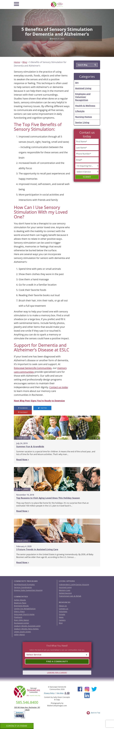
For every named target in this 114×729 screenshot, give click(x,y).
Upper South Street (22, 631)
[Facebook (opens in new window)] (80, 689)
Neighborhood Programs (24, 584)
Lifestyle (80, 111)
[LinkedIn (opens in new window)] (87, 695)
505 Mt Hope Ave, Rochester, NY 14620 (27, 708)
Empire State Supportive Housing (28, 590)
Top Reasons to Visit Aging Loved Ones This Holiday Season (48, 497)
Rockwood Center (21, 623)
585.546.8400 (27, 702)
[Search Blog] (84, 65)
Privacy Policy (49, 693)
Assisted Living (83, 88)
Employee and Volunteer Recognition (82, 96)
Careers (62, 620)
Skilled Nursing (65, 593)
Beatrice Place (20, 603)
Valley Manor (19, 634)
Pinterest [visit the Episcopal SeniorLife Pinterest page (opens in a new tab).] (23, 412)
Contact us (63, 608)
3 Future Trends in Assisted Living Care (37, 549)
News (61, 617)
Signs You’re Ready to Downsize (48, 400)
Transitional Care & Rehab (70, 596)
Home (17, 62)
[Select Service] (57, 654)
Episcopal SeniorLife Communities (33, 368)
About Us (63, 606)
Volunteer (63, 611)
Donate (62, 614)
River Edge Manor (21, 620)
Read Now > (22, 459)
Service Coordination (23, 587)
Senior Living (82, 122)
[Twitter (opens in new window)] (94, 689)
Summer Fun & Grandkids (30, 446)
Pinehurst (18, 617)
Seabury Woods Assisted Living (27, 626)
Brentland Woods (21, 606)
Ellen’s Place (19, 611)
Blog (24, 62)
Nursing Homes (83, 116)
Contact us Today (16, 726)
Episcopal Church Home (24, 614)
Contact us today (58, 387)
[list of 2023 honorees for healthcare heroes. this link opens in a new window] (19, 714)
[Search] (95, 65)
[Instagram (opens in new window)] (87, 689)
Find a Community (57, 661)
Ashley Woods (20, 600)
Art (77, 82)
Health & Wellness (85, 105)
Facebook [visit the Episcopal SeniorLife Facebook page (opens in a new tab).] (23, 408)
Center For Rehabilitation (25, 608)
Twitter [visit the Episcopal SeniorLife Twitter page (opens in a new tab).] (42, 408)
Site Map (60, 693)
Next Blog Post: (22, 400)
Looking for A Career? (57, 673)
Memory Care (64, 590)
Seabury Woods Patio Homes (26, 629)
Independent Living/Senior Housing (74, 584)
